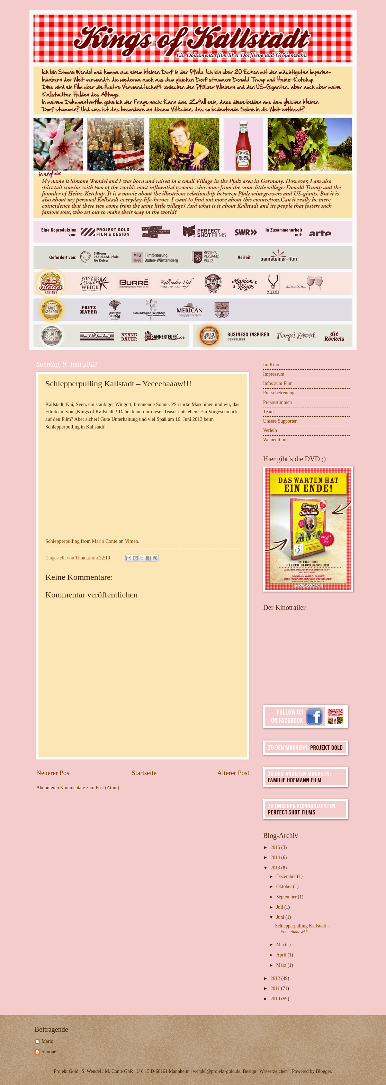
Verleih (270, 430)
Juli (280, 907)
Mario (47, 1041)
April (282, 954)
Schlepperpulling (62, 541)
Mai (280, 944)
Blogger (323, 1071)
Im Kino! (272, 364)
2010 (275, 998)
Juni (280, 917)
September (287, 896)
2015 (275, 847)
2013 (275, 867)
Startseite (144, 772)
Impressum (273, 374)
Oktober (284, 886)
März (282, 965)
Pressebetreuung (278, 392)
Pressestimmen (277, 402)
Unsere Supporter (280, 421)
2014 (275, 857)
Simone (49, 1051)
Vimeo (131, 541)
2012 (275, 978)
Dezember (286, 876)
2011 (275, 988)
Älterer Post (233, 772)
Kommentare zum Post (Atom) (89, 787)
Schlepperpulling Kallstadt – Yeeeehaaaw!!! (302, 928)
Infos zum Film (278, 383)
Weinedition (274, 439)
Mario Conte (104, 541)
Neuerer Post (53, 772)
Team (268, 411)
